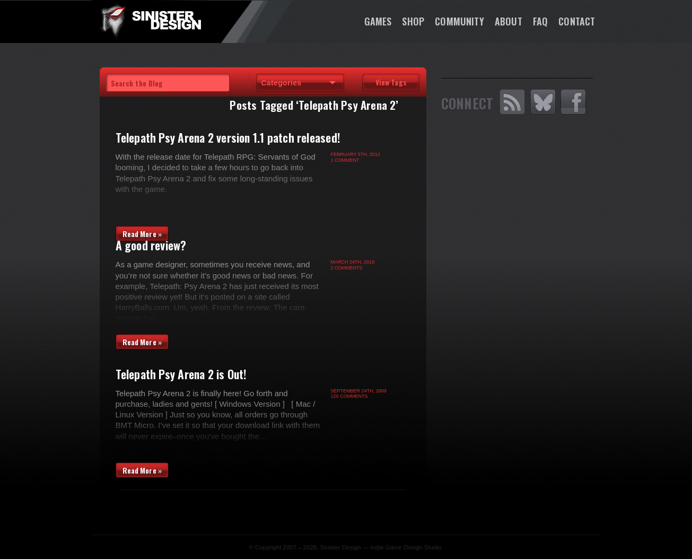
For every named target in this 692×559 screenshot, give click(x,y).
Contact (576, 21)
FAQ (540, 21)
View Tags (391, 82)
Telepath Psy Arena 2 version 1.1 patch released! (228, 137)
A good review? (151, 245)
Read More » (142, 233)
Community (459, 21)
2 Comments (347, 267)
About (508, 21)
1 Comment (345, 160)
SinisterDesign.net (150, 21)
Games (378, 21)
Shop (413, 21)
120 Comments (349, 396)
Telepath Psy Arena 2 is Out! (181, 373)
